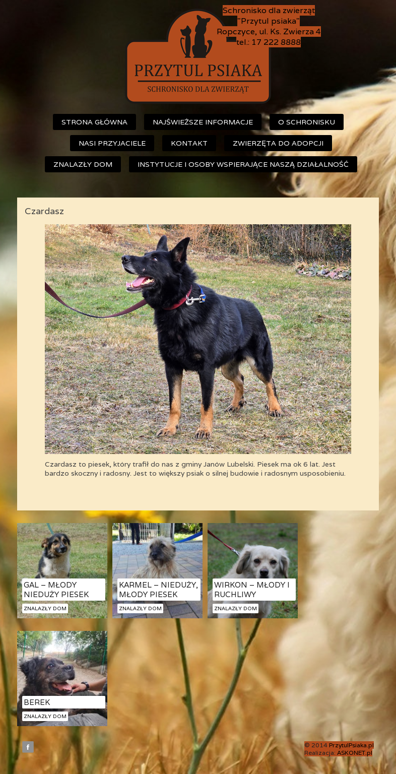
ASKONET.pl (354, 752)
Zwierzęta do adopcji (278, 143)
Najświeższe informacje (203, 121)
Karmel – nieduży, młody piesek (158, 589)
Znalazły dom (82, 164)
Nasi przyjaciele (112, 143)
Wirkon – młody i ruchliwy (252, 589)
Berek (37, 702)
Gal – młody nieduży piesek (56, 589)
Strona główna (94, 121)
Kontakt (189, 143)
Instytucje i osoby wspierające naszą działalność (243, 164)
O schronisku (306, 121)
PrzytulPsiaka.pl (351, 745)
